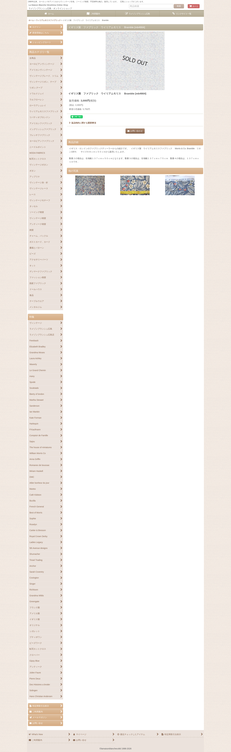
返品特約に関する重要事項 (82, 123)
